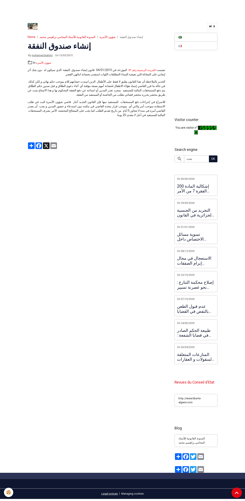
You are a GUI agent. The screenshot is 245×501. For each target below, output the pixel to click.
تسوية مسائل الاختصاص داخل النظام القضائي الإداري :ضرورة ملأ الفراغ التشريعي (193, 237)
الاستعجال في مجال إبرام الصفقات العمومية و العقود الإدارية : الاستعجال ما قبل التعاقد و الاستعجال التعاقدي (195, 261)
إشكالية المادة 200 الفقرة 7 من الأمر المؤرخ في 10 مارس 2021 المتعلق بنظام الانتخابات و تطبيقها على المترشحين (195, 189)
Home (31, 37)
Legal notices (109, 495)
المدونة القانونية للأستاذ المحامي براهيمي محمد (67, 37)
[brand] (33, 26)
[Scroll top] (237, 493)
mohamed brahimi (42, 55)
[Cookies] (8, 492)
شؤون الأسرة (107, 37)
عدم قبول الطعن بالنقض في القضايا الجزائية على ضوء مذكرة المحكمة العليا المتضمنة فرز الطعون (195, 309)
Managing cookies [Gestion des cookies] (133, 495)
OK (213, 159)
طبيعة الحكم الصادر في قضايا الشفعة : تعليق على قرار (194, 333)
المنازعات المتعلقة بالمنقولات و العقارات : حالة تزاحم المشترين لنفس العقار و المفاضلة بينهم (196, 357)
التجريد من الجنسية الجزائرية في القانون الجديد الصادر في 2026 (195, 213)
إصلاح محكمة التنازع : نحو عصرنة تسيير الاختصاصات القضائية (195, 285)
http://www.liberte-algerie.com (190, 402)
